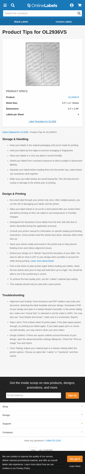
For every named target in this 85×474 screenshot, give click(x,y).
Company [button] (7, 432)
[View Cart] (80, 5)
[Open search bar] (13, 5)
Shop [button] (5, 406)
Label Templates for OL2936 (42, 121)
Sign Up (72, 395)
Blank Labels (21, 22)
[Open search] (79, 13)
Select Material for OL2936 (15, 132)
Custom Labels (64, 22)
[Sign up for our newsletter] (33, 395)
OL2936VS (73, 97)
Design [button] (6, 415)
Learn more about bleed (42, 261)
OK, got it (75, 459)
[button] (5, 5)
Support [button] (6, 423)
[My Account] (72, 5)
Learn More (74, 466)
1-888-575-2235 (53, 440)
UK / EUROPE (46, 450)
